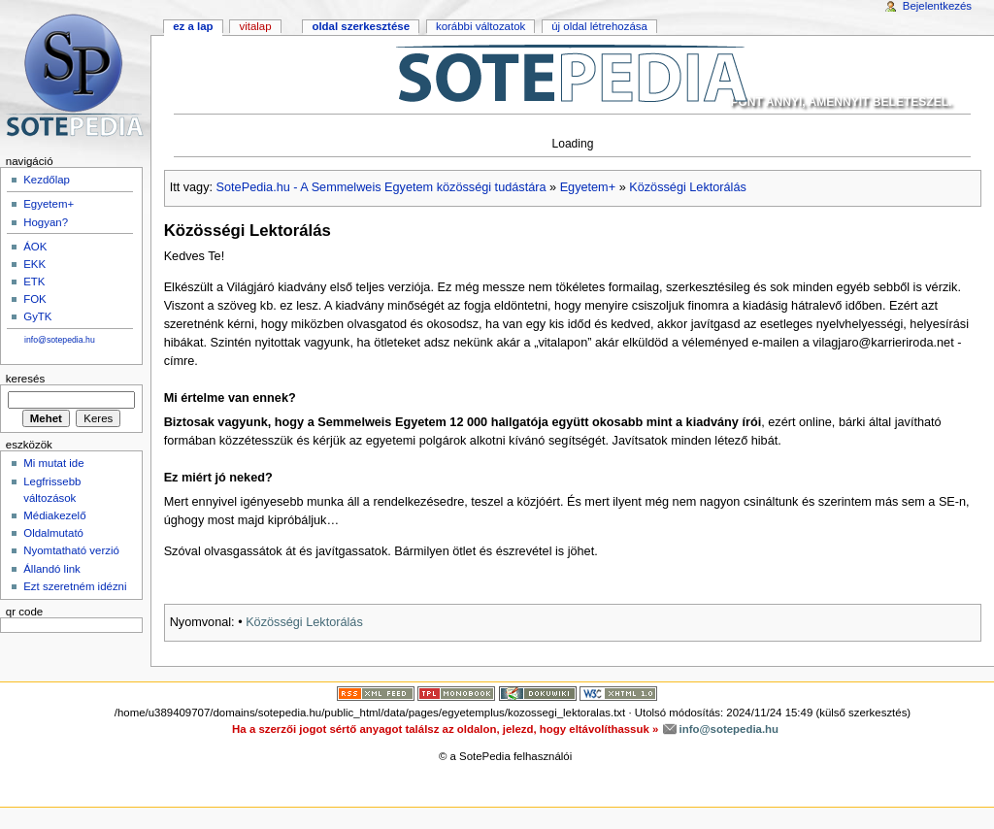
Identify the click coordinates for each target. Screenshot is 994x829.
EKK (34, 264)
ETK (34, 281)
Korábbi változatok (480, 26)
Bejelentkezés (937, 6)
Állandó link (52, 569)
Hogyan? (45, 222)
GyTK (37, 316)
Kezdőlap (46, 179)
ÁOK (35, 246)
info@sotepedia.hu (59, 340)
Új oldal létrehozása (599, 26)
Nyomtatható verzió (71, 550)
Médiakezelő (54, 515)
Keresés (25, 378)
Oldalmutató (53, 533)
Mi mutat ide (53, 463)
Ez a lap (193, 26)
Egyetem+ (587, 187)
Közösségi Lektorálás (687, 187)
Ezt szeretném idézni (74, 586)
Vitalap (255, 26)
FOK (35, 299)
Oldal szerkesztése (361, 26)
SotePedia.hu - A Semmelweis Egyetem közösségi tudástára (381, 187)
